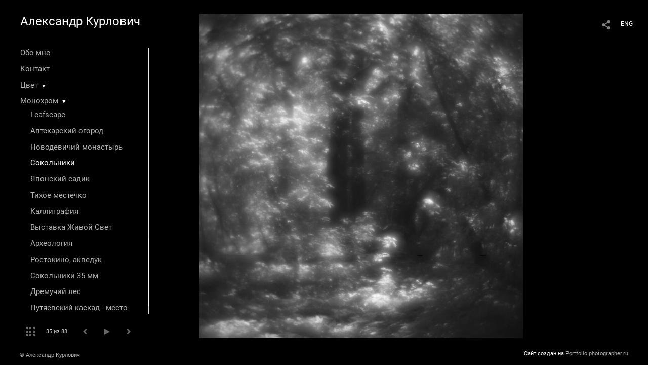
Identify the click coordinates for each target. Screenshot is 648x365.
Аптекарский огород (66, 130)
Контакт (35, 69)
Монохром (39, 100)
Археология (51, 243)
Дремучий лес (55, 291)
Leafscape (47, 114)
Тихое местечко (58, 195)
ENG (627, 23)
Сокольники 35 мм (64, 275)
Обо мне (35, 52)
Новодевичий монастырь (76, 147)
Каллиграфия (54, 211)
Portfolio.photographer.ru (596, 353)
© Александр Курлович (50, 355)
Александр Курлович (80, 21)
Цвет (29, 85)
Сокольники (52, 162)
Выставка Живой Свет (71, 227)
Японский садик (60, 179)
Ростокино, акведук (66, 259)
